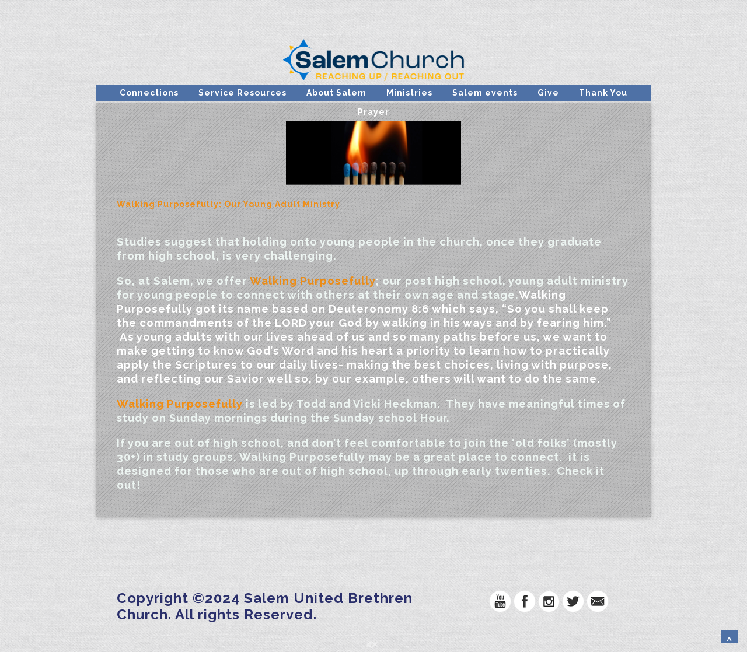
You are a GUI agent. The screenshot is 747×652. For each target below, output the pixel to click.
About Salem (336, 92)
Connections (149, 92)
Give (548, 92)
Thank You (603, 92)
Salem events (485, 92)
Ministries (409, 92)
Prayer (373, 112)
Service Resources (242, 92)
